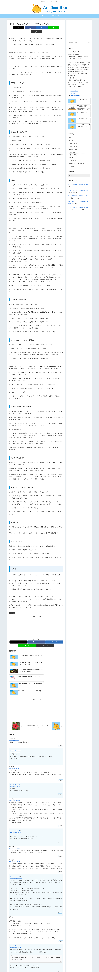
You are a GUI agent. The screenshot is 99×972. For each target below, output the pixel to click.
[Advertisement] (36, 623)
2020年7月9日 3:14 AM (14, 718)
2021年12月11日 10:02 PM (15, 840)
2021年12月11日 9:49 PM (14, 827)
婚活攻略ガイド (75, 93)
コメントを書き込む (36, 956)
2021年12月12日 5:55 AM (14, 897)
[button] (54, 27)
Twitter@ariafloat (75, 95)
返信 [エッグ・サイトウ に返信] (59, 740)
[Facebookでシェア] (27, 27)
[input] (79, 42)
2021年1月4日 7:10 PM (15, 765)
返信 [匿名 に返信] (60, 724)
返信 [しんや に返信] (60, 804)
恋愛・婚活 (12, 609)
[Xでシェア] (18, 27)
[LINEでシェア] (45, 27)
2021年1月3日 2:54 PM (14, 746)
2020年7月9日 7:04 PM (15, 730)
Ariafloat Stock (74, 91)
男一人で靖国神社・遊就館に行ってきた (79, 184)
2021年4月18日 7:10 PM (15, 810)
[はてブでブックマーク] (36, 27)
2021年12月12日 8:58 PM (15, 926)
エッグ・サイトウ (15, 728)
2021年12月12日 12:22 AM (16, 856)
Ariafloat (73, 88)
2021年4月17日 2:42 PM (14, 779)
